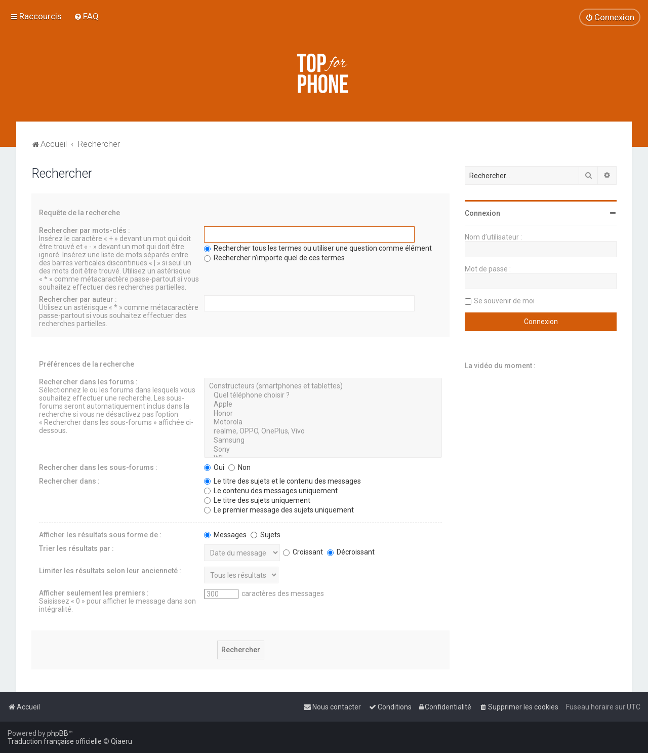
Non (239, 467)
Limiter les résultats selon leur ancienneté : (110, 571)
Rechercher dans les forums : (88, 382)
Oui (214, 467)
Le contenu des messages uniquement (271, 491)
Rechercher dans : (69, 481)
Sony (323, 449)
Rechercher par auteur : (78, 299)
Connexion (482, 213)
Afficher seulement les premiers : (94, 593)
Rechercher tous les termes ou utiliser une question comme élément (318, 248)
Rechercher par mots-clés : (84, 230)
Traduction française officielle (55, 741)
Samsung (323, 440)
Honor (323, 413)
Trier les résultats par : (76, 548)
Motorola (323, 422)
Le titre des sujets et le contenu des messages (282, 481)
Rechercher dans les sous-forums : (98, 467)
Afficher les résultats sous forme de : (100, 535)
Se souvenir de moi (504, 301)
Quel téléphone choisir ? (323, 395)
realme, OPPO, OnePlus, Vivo (323, 431)
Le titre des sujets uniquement (257, 500)
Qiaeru (121, 741)
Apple (323, 404)
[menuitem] (86, 16)
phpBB (57, 733)
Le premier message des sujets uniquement (279, 510)
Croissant (303, 552)
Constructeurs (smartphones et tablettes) (323, 386)
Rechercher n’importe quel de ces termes (274, 258)
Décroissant (351, 552)
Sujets (265, 535)
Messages (225, 535)
